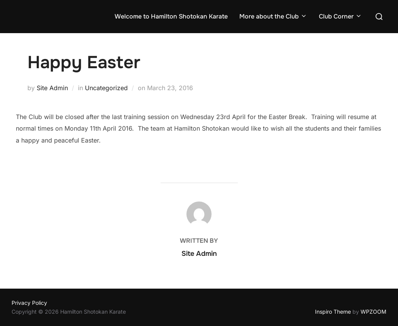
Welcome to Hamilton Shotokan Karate (171, 16)
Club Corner (340, 16)
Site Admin (52, 88)
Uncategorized (106, 88)
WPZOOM (373, 311)
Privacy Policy (29, 302)
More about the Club (273, 16)
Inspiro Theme (333, 311)
